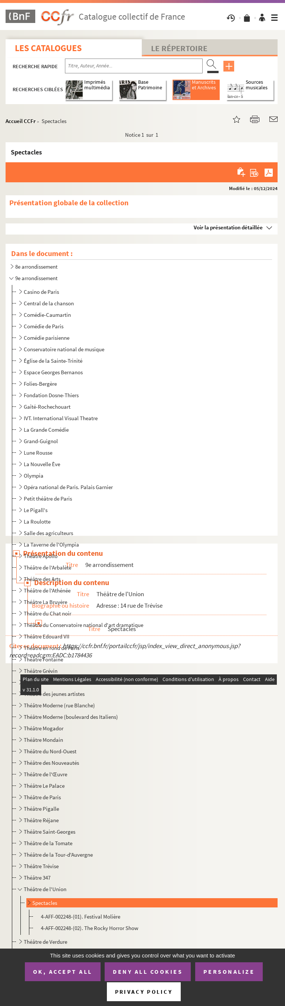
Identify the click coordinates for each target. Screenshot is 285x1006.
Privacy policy (144, 991)
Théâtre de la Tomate (48, 843)
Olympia (33, 475)
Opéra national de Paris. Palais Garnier (68, 487)
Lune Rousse (38, 452)
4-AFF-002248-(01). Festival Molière (80, 916)
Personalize (229, 971)
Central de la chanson (49, 303)
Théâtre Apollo (41, 556)
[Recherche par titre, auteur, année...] (134, 66)
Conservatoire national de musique (64, 349)
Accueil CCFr (21, 120)
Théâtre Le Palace (44, 785)
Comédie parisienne (46, 337)
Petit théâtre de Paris (48, 498)
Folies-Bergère (40, 383)
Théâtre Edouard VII (46, 636)
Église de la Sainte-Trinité (53, 360)
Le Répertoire (179, 48)
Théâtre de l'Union (45, 889)
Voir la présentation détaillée (228, 227)
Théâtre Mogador (43, 728)
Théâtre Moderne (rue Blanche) (59, 705)
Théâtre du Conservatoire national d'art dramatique (83, 624)
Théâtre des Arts (42, 578)
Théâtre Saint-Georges (49, 831)
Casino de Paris (41, 291)
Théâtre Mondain (43, 739)
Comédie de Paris (43, 326)
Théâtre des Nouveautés (51, 762)
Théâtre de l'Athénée (47, 590)
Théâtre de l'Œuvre (45, 774)
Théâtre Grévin (41, 670)
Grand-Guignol (41, 441)
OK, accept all (62, 971)
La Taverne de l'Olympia (51, 544)
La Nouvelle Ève (42, 464)
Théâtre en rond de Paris (51, 647)
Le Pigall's (36, 510)
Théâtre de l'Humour (47, 682)
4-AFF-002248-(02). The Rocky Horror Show (89, 928)
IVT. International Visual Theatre (61, 418)
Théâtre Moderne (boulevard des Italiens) (71, 716)
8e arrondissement (36, 266)
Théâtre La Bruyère (45, 601)
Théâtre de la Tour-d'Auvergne (58, 854)
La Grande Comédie (46, 429)
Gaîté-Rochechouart (47, 406)
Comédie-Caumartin (47, 314)
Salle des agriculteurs (48, 533)
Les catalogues (48, 48)
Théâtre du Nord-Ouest (50, 751)
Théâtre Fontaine (43, 659)
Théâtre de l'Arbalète (47, 567)
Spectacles (44, 902)
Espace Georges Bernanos (53, 372)
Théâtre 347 (37, 877)
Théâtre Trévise (41, 866)
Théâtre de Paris (42, 797)
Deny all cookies (148, 971)
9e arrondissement (36, 278)
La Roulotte (37, 521)
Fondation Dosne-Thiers (51, 395)
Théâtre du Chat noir (47, 613)
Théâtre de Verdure (45, 941)
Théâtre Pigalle (41, 808)
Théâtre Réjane (41, 820)
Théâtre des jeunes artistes (54, 693)
